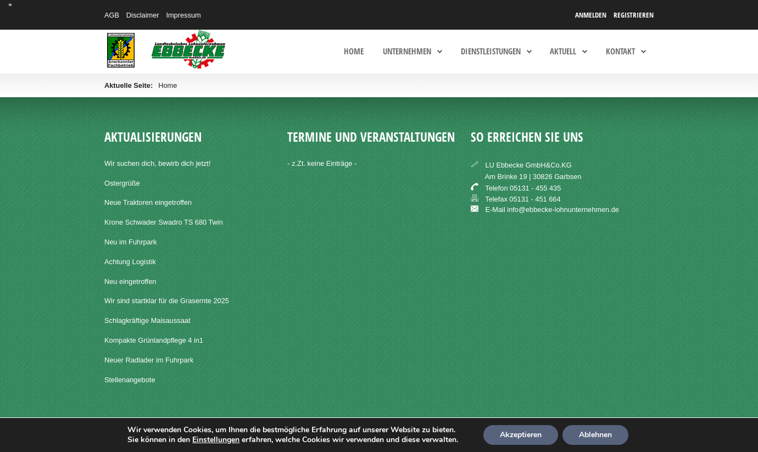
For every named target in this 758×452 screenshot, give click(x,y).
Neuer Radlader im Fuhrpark (148, 360)
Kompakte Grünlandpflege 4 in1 (153, 340)
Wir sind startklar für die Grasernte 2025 (166, 301)
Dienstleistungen (491, 52)
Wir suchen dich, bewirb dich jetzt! (157, 163)
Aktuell (563, 52)
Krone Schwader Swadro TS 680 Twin (163, 222)
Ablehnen (595, 434)
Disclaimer (142, 15)
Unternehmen (407, 52)
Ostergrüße (122, 183)
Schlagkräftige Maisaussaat (147, 320)
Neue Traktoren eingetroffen (148, 202)
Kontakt (620, 52)
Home (354, 52)
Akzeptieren (521, 434)
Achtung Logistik (130, 262)
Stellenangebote (129, 380)
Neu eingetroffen (130, 281)
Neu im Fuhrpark (130, 242)
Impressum (183, 15)
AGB (111, 15)
